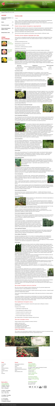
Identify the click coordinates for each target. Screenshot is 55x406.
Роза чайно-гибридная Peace (10, 51)
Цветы (2, 22)
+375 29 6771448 (35, 379)
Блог (2, 371)
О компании (3, 364)
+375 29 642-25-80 (36, 368)
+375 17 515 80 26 (32, 369)
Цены (2, 366)
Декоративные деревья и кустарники (6, 18)
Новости (3, 369)
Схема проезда (31, 374)
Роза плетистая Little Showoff (10, 42)
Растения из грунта (5, 25)
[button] (52, 10)
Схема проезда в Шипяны (33, 377)
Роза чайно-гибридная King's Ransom (10, 59)
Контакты (3, 373)
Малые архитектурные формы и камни (5, 29)
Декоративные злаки (5, 32)
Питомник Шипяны (4, 368)
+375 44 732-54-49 (32, 372)
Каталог (2, 365)
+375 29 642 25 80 (48, 2)
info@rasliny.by (34, 373)
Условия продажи (4, 370)
